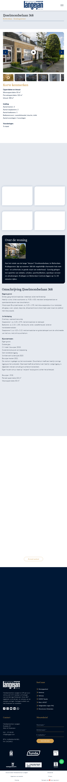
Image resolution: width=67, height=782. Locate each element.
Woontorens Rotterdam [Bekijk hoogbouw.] (46, 709)
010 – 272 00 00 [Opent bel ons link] (8, 732)
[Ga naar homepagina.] (33, 5)
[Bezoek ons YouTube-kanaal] (11, 708)
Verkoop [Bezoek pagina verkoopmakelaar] (41, 696)
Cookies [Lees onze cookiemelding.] (17, 780)
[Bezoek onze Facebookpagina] (4, 708)
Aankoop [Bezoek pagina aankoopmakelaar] (41, 692)
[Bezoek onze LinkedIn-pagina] (14, 708)
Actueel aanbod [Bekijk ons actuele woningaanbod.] (33, 559)
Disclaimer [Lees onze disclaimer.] (50, 772)
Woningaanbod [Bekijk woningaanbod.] (43, 689)
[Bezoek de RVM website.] (55, 753)
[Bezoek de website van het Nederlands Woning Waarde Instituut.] (33, 764)
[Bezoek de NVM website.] (11, 753)
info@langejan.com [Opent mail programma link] (9, 734)
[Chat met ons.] (18, 708)
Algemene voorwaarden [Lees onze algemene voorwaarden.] (17, 776)
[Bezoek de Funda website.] (33, 753)
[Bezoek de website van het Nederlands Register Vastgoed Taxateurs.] (56, 765)
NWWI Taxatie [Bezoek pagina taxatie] (43, 699)
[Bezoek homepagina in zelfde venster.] (11, 685)
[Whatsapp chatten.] (61, 761)
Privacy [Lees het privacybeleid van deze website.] (50, 776)
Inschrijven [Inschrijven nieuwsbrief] (45, 741)
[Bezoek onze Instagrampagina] (7, 708)
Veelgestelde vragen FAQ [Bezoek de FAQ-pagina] (46, 706)
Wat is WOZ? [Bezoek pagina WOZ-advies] (43, 702)
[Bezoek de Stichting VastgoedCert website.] (11, 764)
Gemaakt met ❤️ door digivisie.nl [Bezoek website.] (50, 780)
